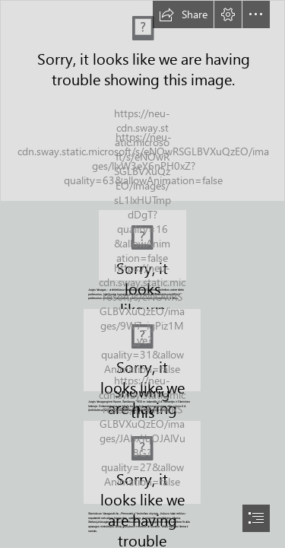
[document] (142, 274)
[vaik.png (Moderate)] (142, 350)
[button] (183, 14)
